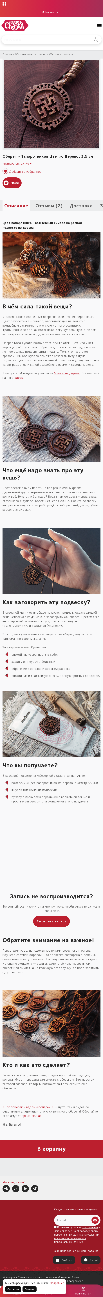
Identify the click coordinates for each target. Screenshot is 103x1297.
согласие (66, 1231)
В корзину (51, 1149)
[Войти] (83, 1290)
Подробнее (57, 1283)
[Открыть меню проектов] (4, 4)
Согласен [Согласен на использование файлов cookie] (13, 1289)
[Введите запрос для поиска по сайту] (44, 40)
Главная (7, 54)
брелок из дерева (67, 373)
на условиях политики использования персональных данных (76, 1238)
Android (90, 1260)
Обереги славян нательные (30, 54)
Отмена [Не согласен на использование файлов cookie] (29, 1289)
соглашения (90, 1227)
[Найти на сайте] (96, 39)
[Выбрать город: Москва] (51, 12)
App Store (63, 1260)
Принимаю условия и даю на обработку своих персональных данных (77, 1235)
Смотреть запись (51, 921)
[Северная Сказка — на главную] (15, 25)
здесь (19, 378)
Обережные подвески (61, 54)
